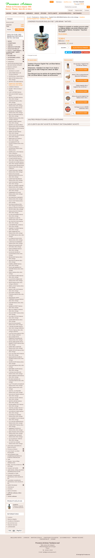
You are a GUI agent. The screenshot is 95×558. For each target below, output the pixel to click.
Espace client (78, 10)
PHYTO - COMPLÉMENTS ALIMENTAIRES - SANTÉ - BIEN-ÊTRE (14, 52)
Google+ (85, 52)
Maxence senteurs (12, 67)
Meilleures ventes (16, 537)
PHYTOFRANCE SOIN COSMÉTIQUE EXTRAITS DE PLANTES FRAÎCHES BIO (15, 456)
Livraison (10, 517)
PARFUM (10, 45)
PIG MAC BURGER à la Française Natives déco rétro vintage (16, 380)
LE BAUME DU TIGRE (13, 473)
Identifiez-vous (67, 2)
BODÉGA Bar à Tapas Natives (16, 76)
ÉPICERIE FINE (11, 55)
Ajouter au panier (82, 69)
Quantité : (63, 47)
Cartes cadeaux (12, 496)
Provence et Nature (12, 449)
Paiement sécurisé (12, 525)
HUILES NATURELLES (13, 48)
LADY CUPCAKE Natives (15, 92)
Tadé (9, 459)
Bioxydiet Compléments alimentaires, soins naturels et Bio (15, 477)
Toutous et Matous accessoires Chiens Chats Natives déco (15, 148)
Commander (19, 29)
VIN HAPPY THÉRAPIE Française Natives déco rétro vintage (16, 294)
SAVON (10, 41)
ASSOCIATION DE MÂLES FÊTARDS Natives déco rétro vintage (16, 358)
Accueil (29, 17)
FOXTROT (10, 489)
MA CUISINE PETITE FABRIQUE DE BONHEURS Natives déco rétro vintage (16, 338)
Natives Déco (11, 68)
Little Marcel (11, 487)
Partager (76, 52)
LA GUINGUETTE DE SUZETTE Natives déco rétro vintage (16, 143)
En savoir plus (32, 60)
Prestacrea (86, 554)
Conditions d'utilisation (14, 521)
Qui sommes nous (12, 523)
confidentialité (11, 526)
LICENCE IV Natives (14, 87)
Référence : (61, 41)
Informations (13, 514)
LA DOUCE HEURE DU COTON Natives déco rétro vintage (16, 253)
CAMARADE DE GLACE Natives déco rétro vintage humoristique (16, 194)
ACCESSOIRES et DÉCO (14, 57)
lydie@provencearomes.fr (49, 552)
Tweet (68, 52)
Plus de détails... (63, 34)
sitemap (53, 539)
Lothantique (11, 61)
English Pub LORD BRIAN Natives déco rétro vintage (63, 17)
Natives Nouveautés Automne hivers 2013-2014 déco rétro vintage (16, 175)
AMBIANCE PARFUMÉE (14, 47)
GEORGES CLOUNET (14, 71)
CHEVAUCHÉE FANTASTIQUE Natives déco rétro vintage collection (16, 167)
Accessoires (68, 60)
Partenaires (11, 59)
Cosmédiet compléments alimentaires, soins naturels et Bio (15, 482)
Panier (10, 19)
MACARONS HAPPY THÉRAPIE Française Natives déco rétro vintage (16, 299)
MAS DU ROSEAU (12, 491)
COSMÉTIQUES (12, 43)
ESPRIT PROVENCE (12, 485)
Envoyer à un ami (32, 55)
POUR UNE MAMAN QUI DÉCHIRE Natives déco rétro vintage (16, 269)
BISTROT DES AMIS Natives (16, 81)
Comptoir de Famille (13, 468)
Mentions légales (12, 519)
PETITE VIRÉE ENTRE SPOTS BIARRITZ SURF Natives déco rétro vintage (16, 343)
